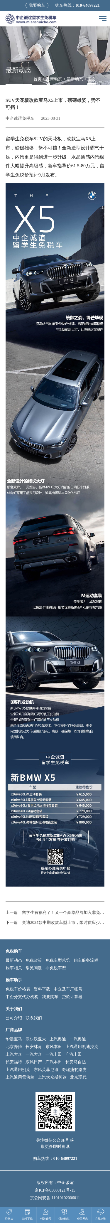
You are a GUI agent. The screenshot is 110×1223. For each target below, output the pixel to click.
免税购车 (14, 951)
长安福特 (14, 1062)
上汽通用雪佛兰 (20, 1077)
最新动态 (54, 79)
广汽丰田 (73, 1054)
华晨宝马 (14, 1039)
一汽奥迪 (78, 1039)
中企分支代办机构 (22, 997)
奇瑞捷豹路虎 (74, 1069)
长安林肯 (34, 1047)
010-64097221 (88, 5)
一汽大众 (34, 1054)
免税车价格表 (18, 989)
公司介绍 (14, 1018)
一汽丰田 (53, 1054)
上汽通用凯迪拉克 (81, 1047)
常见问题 (34, 968)
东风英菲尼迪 (46, 1069)
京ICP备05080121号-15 (55, 1190)
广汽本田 (53, 1062)
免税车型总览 (57, 960)
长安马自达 (75, 1062)
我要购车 (37, 5)
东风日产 (34, 1062)
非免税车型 (55, 968)
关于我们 (14, 1009)
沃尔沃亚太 (36, 1039)
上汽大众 (14, 1054)
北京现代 (78, 1077)
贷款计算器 (72, 997)
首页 (37, 79)
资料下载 (42, 989)
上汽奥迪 (58, 1039)
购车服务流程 (86, 960)
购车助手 (14, 980)
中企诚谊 (65, 1182)
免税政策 (34, 960)
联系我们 (34, 1018)
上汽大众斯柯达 (52, 1077)
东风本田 (53, 1047)
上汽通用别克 (18, 1069)
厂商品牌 (14, 1030)
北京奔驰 (14, 1047)
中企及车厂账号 (68, 989)
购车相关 (14, 968)
